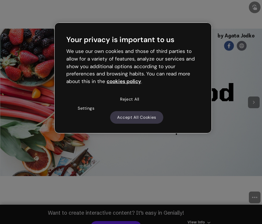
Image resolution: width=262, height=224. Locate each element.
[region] (132, 78)
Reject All (129, 99)
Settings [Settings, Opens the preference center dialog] (86, 108)
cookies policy (124, 81)
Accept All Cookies (136, 117)
